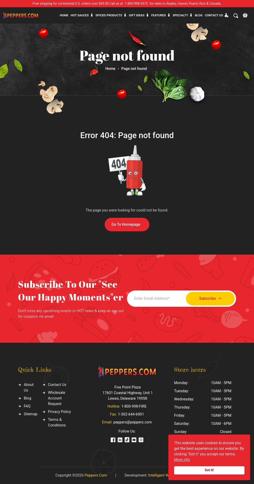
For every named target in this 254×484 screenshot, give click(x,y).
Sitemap (31, 414)
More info (182, 459)
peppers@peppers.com (132, 422)
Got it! (209, 470)
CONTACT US (214, 15)
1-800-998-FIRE (134, 406)
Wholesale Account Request (56, 398)
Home (64, 15)
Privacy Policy (59, 411)
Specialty (180, 15)
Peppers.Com (95, 475)
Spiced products (109, 15)
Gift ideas (136, 15)
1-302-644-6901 (131, 414)
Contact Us (57, 384)
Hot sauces (80, 15)
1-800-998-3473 (136, 3)
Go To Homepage (125, 224)
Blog (199, 15)
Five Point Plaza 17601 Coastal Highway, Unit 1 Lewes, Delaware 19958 (127, 393)
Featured (158, 15)
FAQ (27, 406)
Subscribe (210, 298)
